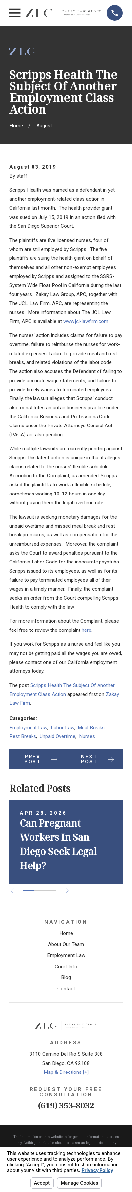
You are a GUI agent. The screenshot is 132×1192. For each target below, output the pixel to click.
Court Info (66, 967)
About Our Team (66, 944)
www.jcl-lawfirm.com (85, 321)
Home (66, 933)
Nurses (87, 736)
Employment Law (28, 728)
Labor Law (62, 728)
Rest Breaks (22, 736)
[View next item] (67, 891)
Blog (66, 977)
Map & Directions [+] (66, 1072)
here (86, 630)
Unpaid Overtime (57, 736)
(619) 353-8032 (66, 1105)
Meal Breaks (91, 728)
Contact (66, 989)
